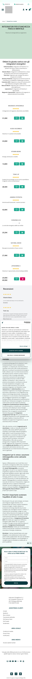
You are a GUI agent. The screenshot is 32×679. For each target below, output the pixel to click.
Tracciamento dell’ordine (9, 617)
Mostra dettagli (24, 346)
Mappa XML (23, 678)
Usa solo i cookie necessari (16, 355)
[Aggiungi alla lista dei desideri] (16, 118)
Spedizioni (5, 613)
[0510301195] (3, 4)
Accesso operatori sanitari (9, 642)
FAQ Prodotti (6, 621)
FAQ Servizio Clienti (7, 619)
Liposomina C (16, 266)
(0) (19, 223)
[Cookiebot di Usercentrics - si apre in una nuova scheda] (24, 322)
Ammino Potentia (16, 197)
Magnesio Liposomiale (16, 106)
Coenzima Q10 (16, 220)
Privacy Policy (6, 633)
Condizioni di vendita (8, 631)
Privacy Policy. (9, 580)
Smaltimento (6, 623)
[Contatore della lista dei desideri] (26, 9)
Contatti (5, 611)
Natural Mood (16, 243)
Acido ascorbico (16, 128)
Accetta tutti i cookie (16, 350)
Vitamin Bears (16, 151)
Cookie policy (6, 635)
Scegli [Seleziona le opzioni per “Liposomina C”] (22, 277)
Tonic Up (16, 174)
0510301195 (7, 4)
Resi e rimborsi (6, 615)
